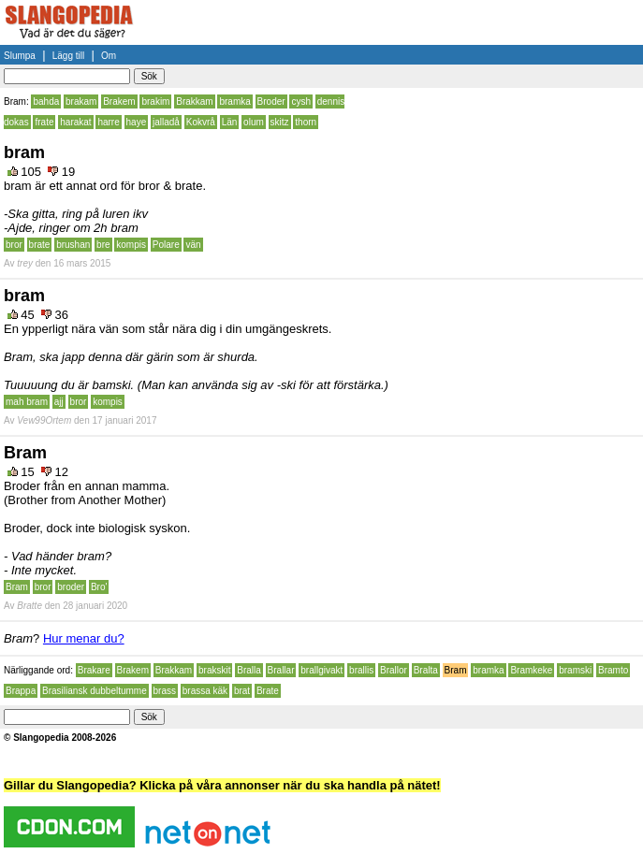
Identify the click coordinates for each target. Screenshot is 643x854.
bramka (234, 101)
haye (136, 122)
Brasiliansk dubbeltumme (94, 691)
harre (108, 122)
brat (242, 691)
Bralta (426, 670)
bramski (575, 670)
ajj (59, 402)
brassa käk (205, 691)
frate (44, 122)
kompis (131, 244)
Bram (17, 587)
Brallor (393, 670)
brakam (81, 101)
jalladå (166, 122)
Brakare (94, 670)
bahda (46, 101)
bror (14, 244)
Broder (271, 101)
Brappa (21, 691)
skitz (279, 122)
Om (108, 56)
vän (192, 244)
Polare (166, 244)
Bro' (99, 587)
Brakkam (194, 101)
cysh (301, 101)
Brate (267, 691)
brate (40, 244)
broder (70, 587)
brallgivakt (321, 670)
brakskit (214, 670)
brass (164, 691)
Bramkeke (531, 670)
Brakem (119, 101)
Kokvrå (200, 122)
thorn (305, 122)
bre (103, 244)
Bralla (249, 670)
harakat (75, 122)
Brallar (281, 670)
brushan (73, 244)
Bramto (613, 670)
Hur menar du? (83, 638)
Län (230, 122)
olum (253, 122)
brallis (361, 670)
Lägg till (68, 56)
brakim (155, 101)
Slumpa (20, 56)
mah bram (27, 402)
